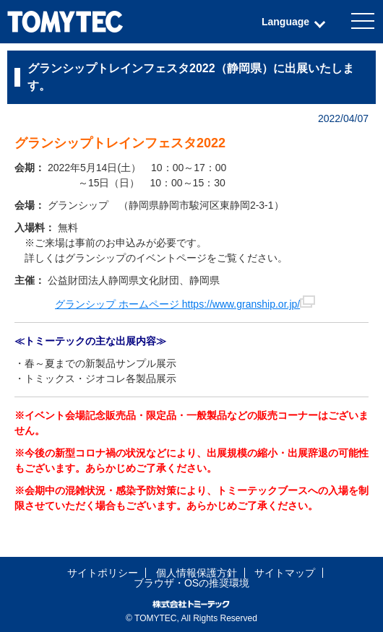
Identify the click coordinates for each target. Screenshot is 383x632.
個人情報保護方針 (196, 573)
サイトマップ (284, 573)
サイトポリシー (102, 573)
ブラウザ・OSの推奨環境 (191, 583)
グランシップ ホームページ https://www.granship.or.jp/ (185, 304)
